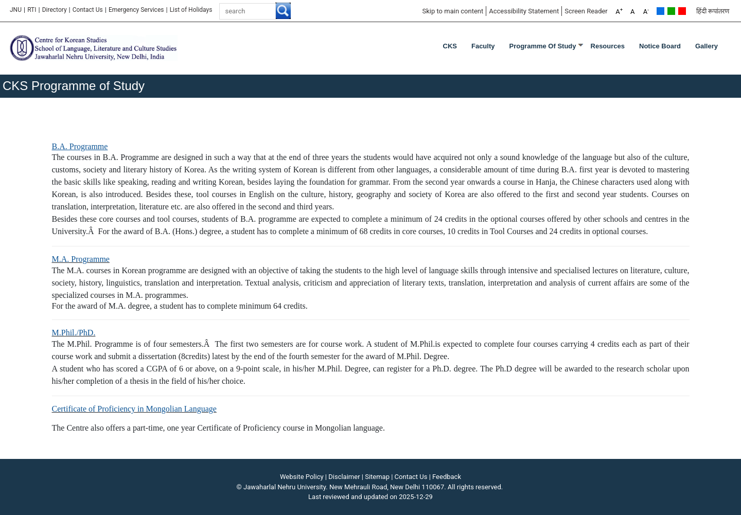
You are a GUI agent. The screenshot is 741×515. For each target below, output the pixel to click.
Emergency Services (136, 9)
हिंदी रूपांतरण (712, 11)
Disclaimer (344, 477)
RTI (31, 9)
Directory (54, 9)
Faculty (483, 46)
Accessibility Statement (524, 11)
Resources (608, 46)
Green (671, 11)
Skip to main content (452, 11)
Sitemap (377, 477)
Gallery (706, 46)
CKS (450, 46)
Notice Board (660, 46)
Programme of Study (542, 46)
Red (682, 11)
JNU (16, 9)
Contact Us (88, 9)
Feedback (446, 477)
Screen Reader (586, 11)
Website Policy (302, 477)
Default (660, 11)
